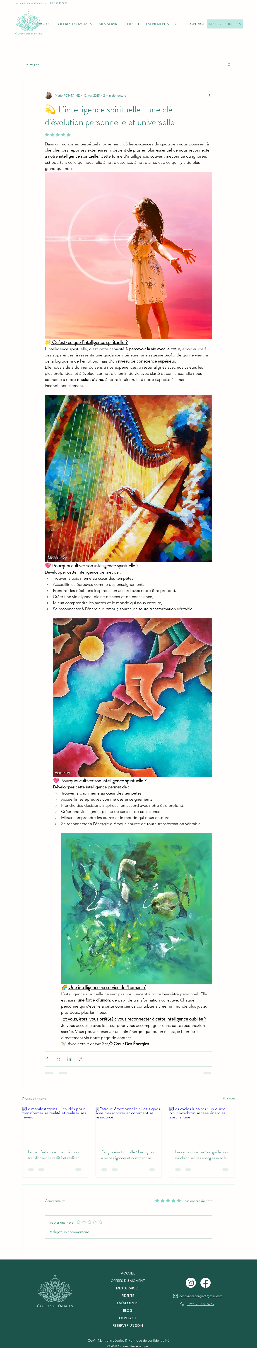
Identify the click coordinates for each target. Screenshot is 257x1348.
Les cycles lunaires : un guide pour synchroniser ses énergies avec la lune (202, 1155)
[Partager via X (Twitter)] (58, 1059)
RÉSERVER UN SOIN (128, 1325)
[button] (76, 24)
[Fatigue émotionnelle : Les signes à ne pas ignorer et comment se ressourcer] (128, 1125)
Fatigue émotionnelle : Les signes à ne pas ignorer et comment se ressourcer (127, 1155)
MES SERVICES (127, 1288)
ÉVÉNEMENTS (127, 1303)
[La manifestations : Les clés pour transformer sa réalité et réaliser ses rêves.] (55, 1125)
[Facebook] (205, 1283)
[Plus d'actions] (209, 95)
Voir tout (229, 1098)
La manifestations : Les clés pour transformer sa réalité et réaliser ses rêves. (54, 1155)
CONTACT (128, 1318)
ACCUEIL (128, 1273)
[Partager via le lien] (80, 1059)
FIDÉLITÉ (128, 1295)
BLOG (127, 1310)
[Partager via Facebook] (47, 1059)
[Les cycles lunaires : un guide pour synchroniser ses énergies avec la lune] (202, 1125)
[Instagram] (191, 1283)
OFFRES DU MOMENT (128, 1280)
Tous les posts (32, 64)
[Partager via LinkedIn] (69, 1059)
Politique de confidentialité (148, 1340)
